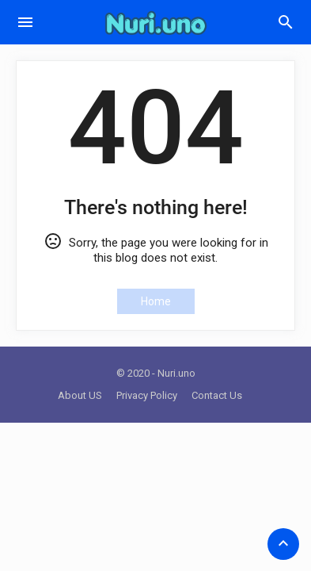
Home (156, 301)
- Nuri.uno (173, 373)
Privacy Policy (146, 395)
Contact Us (217, 395)
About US (80, 395)
